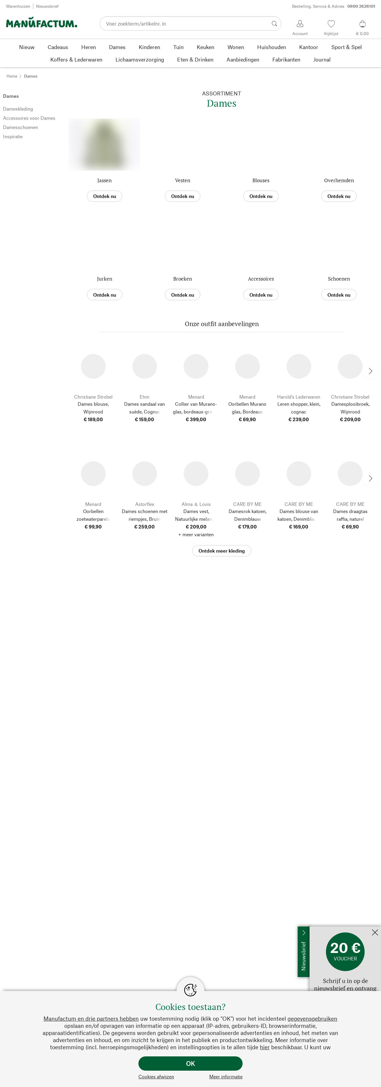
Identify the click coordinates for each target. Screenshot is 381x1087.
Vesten (182, 180)
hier (265, 1047)
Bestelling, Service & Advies (333, 6)
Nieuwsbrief (47, 6)
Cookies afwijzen (156, 1076)
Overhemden (339, 180)
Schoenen (339, 278)
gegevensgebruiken (312, 1018)
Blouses (260, 180)
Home (12, 75)
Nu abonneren (324, 929)
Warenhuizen (18, 6)
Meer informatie (226, 1076)
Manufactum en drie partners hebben (91, 1018)
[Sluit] (375, 933)
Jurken (104, 278)
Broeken (182, 278)
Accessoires (261, 278)
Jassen (104, 180)
